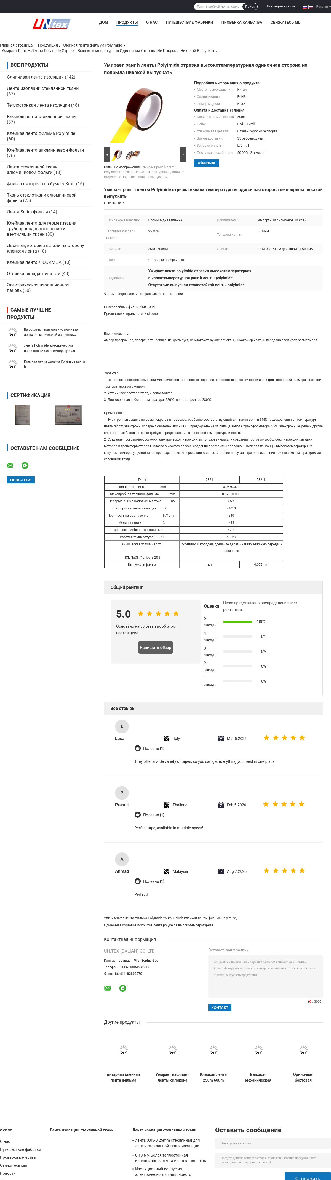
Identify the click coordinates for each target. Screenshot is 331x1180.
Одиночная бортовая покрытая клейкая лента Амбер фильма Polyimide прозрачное (303, 1077)
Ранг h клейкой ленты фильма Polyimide (204, 918)
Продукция (48, 45)
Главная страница (16, 45)
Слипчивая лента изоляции (35, 77)
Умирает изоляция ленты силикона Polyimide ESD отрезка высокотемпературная (172, 1077)
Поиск (249, 7)
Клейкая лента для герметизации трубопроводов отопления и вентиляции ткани (41, 229)
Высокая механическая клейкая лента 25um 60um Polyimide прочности (258, 1077)
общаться (206, 163)
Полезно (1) (153, 748)
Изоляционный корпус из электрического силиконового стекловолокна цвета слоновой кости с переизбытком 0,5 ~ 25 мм (171, 1172)
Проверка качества (241, 22)
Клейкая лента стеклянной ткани (41, 116)
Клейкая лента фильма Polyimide (92, 45)
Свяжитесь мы (286, 22)
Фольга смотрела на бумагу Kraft (41, 183)
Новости (8, 1173)
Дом (103, 22)
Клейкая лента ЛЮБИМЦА (34, 262)
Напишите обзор (156, 647)
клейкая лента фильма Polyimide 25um (141, 918)
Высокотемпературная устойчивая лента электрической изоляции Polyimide (51, 335)
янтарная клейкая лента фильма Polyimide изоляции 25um (123, 1077)
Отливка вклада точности (33, 273)
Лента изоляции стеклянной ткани (43, 88)
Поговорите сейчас (282, 6)
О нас (152, 22)
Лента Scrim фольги (27, 211)
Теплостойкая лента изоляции (38, 105)
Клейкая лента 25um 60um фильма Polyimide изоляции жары (213, 1077)
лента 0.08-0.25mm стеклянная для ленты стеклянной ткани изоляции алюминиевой (167, 1144)
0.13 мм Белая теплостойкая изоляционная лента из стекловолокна (171, 1158)
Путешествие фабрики (189, 22)
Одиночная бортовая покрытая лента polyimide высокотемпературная (158, 925)
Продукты (127, 22)
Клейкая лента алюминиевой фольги (45, 150)
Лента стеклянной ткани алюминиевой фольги (32, 169)
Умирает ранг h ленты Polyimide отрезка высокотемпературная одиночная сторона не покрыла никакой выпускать (144, 172)
